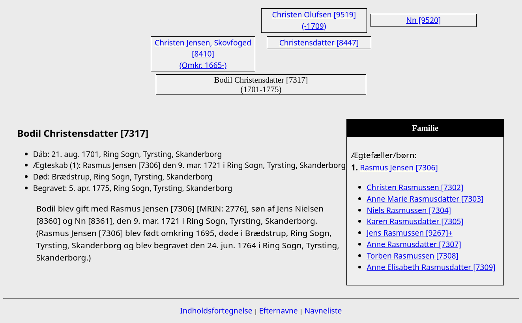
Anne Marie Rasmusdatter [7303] (425, 198)
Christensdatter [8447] (319, 42)
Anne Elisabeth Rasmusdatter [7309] (431, 267)
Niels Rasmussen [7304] (409, 210)
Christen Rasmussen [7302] (415, 187)
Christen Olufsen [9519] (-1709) (314, 20)
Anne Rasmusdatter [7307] (414, 244)
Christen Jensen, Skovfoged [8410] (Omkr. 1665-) (203, 54)
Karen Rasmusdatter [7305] (415, 221)
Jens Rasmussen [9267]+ (409, 232)
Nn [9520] (423, 20)
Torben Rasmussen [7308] (412, 255)
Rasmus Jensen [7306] (399, 167)
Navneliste (323, 310)
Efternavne (278, 310)
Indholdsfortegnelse (216, 310)
